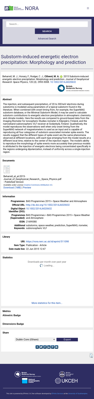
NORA (32, 8)
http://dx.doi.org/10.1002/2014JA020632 (48, 205)
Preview (27, 187)
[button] (91, 355)
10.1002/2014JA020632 (63, 82)
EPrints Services (57, 394)
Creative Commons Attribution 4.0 (38, 185)
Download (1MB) (12, 187)
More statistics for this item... (47, 303)
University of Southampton (77, 394)
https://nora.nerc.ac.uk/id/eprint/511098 (47, 241)
